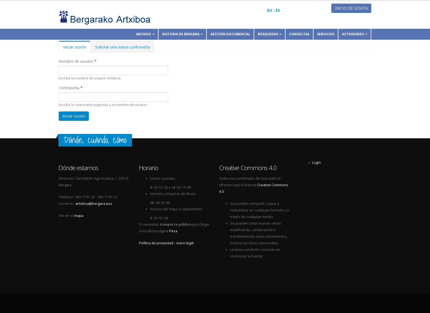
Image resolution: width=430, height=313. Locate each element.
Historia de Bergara (182, 34)
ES (278, 10)
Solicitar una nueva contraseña (122, 47)
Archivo (145, 34)
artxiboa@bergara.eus (93, 203)
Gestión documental (230, 34)
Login (316, 162)
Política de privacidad (156, 243)
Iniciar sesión (76, 48)
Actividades (354, 34)
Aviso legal (185, 243)
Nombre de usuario (78, 61)
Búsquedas (269, 34)
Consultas (299, 34)
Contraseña (71, 87)
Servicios (325, 34)
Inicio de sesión (351, 8)
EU (269, 10)
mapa (78, 215)
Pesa (173, 231)
